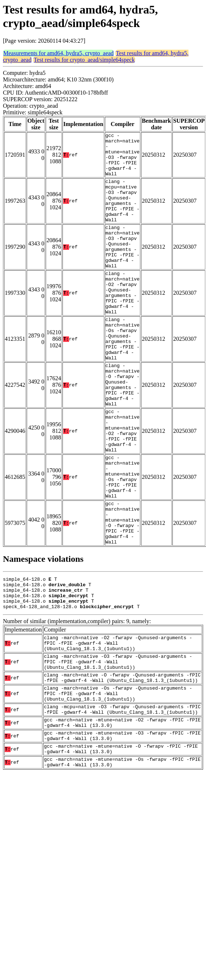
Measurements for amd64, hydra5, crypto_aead (58, 53)
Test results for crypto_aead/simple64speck (84, 60)
